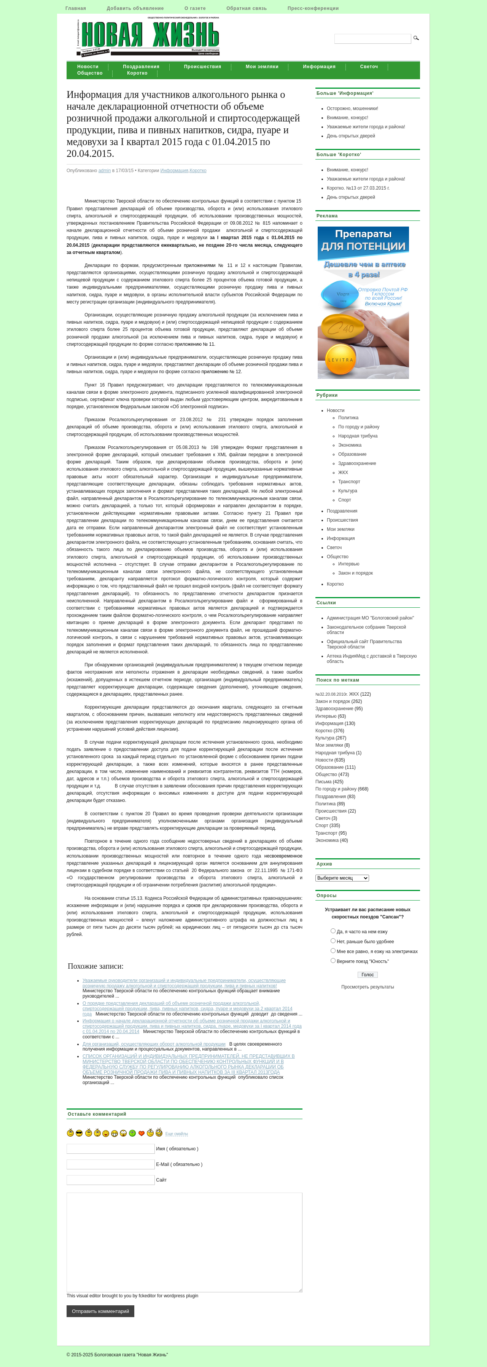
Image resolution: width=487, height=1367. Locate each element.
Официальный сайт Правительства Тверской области (364, 644)
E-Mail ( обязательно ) (179, 1164)
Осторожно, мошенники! (352, 108)
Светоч (369, 66)
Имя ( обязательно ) (177, 1148)
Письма (323, 781)
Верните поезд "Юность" (363, 961)
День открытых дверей (351, 136)
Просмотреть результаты (367, 987)
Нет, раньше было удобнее (365, 941)
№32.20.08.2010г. (331, 694)
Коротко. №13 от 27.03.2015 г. (358, 188)
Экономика (349, 445)
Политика (348, 417)
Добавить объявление (135, 8)
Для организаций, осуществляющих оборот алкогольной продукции (154, 1044)
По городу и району (358, 427)
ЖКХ (343, 472)
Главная (75, 8)
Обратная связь (246, 8)
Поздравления (141, 66)
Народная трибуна (357, 436)
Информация (319, 66)
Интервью (349, 564)
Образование (352, 454)
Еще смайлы (177, 1134)
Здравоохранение (357, 463)
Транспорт (349, 481)
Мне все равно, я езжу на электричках (377, 951)
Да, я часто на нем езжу (362, 931)
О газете (195, 8)
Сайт (161, 1180)
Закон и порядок (355, 573)
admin (105, 170)
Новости (88, 66)
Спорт (344, 500)
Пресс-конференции (313, 8)
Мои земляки (262, 66)
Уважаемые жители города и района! (366, 126)
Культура (347, 490)
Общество (90, 73)
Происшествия (202, 66)
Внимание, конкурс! (347, 117)
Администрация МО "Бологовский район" (370, 618)
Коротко (137, 73)
